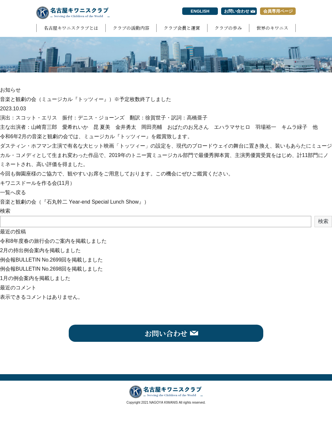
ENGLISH (200, 11)
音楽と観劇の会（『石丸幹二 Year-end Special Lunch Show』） (74, 202)
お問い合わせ (236, 11)
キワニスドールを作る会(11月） (37, 183)
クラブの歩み (228, 28)
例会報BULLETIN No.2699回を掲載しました (51, 260)
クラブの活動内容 (131, 28)
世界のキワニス (272, 28)
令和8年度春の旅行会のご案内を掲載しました (53, 241)
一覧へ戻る (13, 192)
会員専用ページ (278, 11)
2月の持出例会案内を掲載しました (40, 250)
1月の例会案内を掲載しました (35, 278)
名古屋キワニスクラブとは (71, 28)
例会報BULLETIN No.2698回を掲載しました (51, 269)
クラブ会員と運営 (182, 28)
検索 (5, 211)
